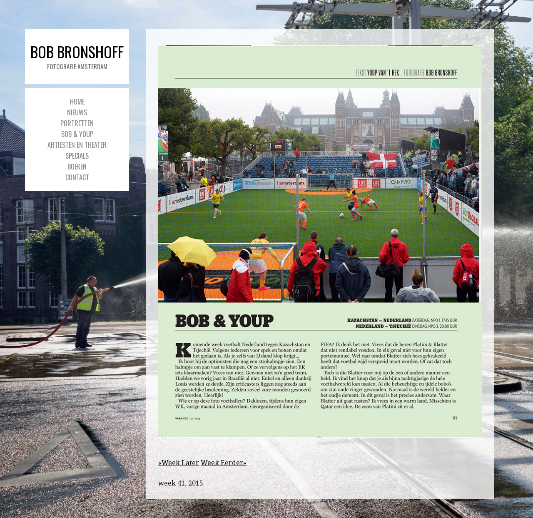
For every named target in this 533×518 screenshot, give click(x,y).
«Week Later (178, 463)
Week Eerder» (224, 463)
